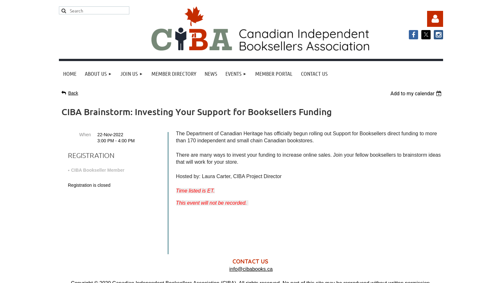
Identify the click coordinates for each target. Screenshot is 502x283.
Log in (435, 19)
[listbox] (416, 94)
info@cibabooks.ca (250, 223)
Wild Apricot (378, 275)
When (85, 134)
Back (73, 93)
